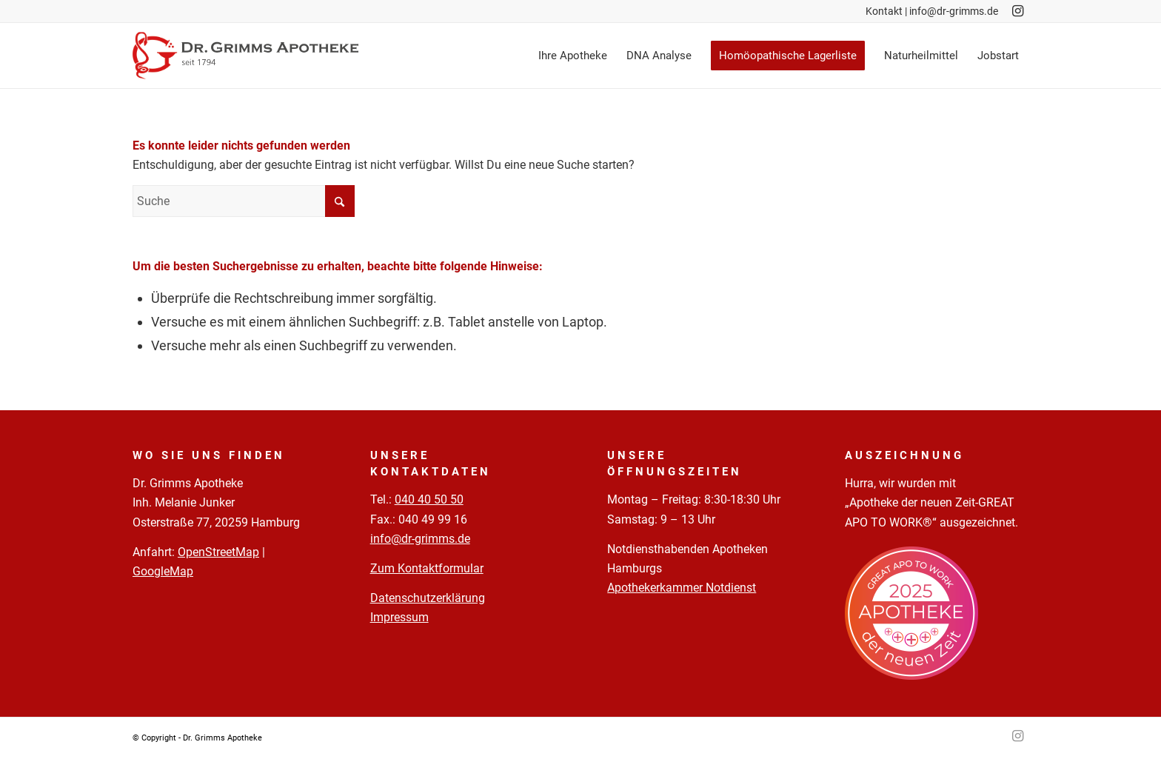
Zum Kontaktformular (427, 568)
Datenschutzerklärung (427, 598)
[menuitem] (573, 55)
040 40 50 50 (429, 499)
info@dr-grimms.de (953, 11)
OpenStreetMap (218, 552)
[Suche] (244, 201)
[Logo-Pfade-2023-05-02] (245, 55)
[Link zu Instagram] (1017, 11)
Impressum (399, 617)
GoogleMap (163, 571)
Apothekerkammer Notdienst (681, 588)
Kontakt (884, 11)
